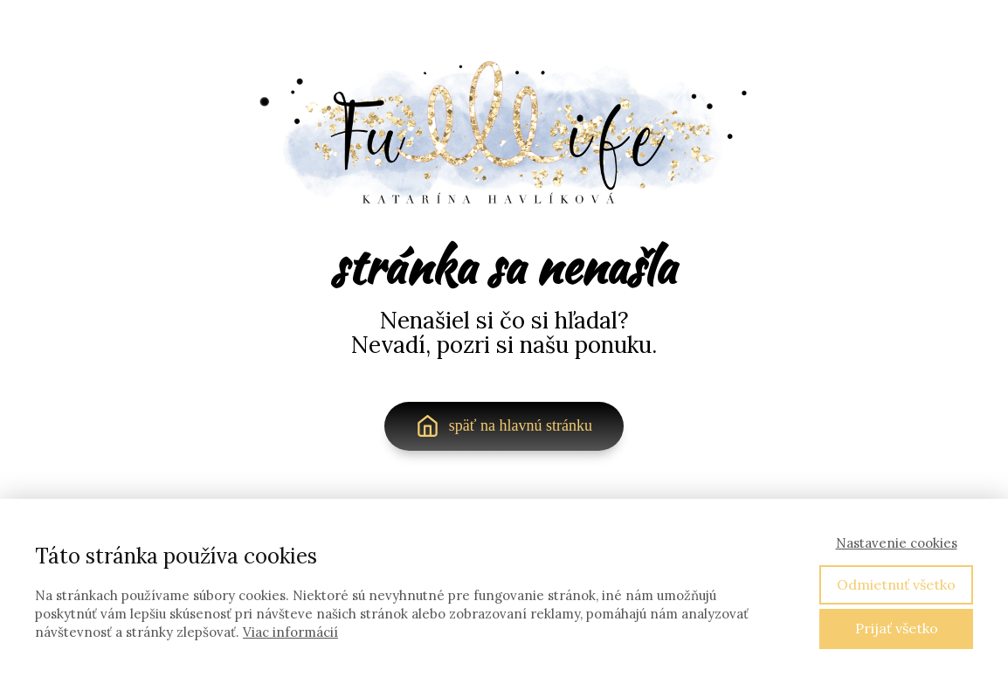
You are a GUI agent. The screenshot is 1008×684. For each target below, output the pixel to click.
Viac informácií (290, 632)
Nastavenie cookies (896, 543)
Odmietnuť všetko (896, 584)
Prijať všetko (896, 628)
